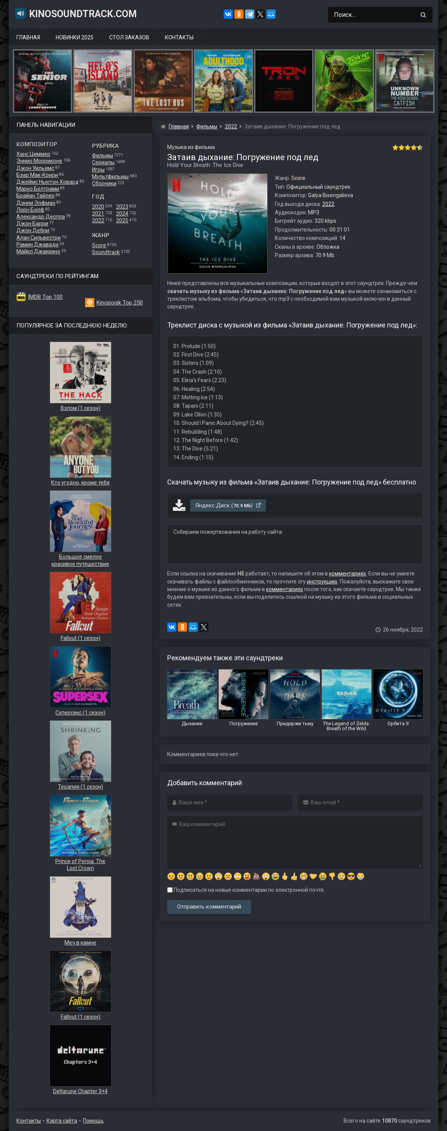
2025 (122, 220)
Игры (98, 170)
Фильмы (102, 155)
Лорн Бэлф (30, 210)
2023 (122, 207)
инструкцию (322, 581)
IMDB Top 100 (45, 296)
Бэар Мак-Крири (37, 175)
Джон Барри (32, 223)
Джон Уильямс (35, 168)
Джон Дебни (32, 230)
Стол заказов (129, 37)
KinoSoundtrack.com (76, 13)
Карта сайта (62, 1121)
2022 (98, 220)
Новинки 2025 (75, 37)
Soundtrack (106, 252)
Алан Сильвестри (38, 238)
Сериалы (103, 162)
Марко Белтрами (37, 189)
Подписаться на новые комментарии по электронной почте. (246, 890)
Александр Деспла (40, 217)
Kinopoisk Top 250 (120, 302)
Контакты (179, 37)
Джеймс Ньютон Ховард (47, 182)
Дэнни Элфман (35, 203)
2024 (122, 214)
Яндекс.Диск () (228, 505)
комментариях (347, 573)
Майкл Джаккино (38, 251)
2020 (98, 207)
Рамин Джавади (37, 244)
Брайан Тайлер (35, 196)
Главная (28, 37)
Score (99, 245)
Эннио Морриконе (39, 161)
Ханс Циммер (33, 154)
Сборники (104, 183)
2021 (98, 214)
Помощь (93, 1121)
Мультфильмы (110, 176)
